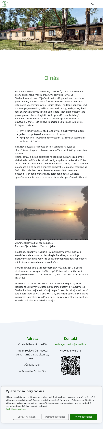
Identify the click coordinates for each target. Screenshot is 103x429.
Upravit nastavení (27, 416)
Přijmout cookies (83, 416)
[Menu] (99, 4)
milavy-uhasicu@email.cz (70, 344)
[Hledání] (92, 4)
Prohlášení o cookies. (16, 409)
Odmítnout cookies (55, 416)
